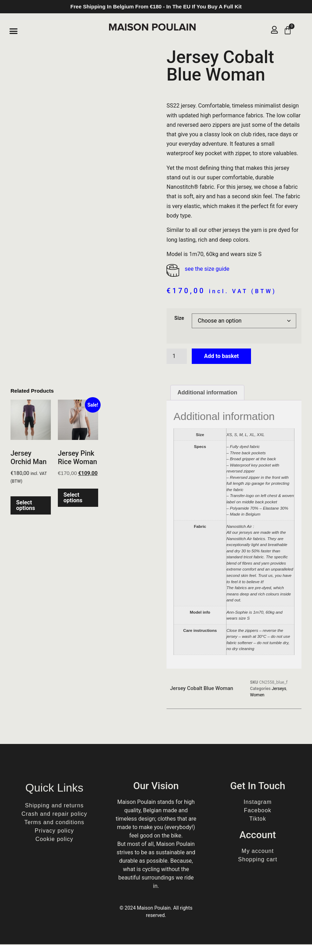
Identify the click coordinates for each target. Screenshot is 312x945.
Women (257, 695)
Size (179, 319)
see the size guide (207, 269)
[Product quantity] (177, 357)
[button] (13, 31)
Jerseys (279, 689)
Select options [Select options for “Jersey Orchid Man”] (25, 506)
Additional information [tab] (207, 393)
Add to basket (221, 356)
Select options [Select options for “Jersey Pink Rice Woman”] (72, 498)
